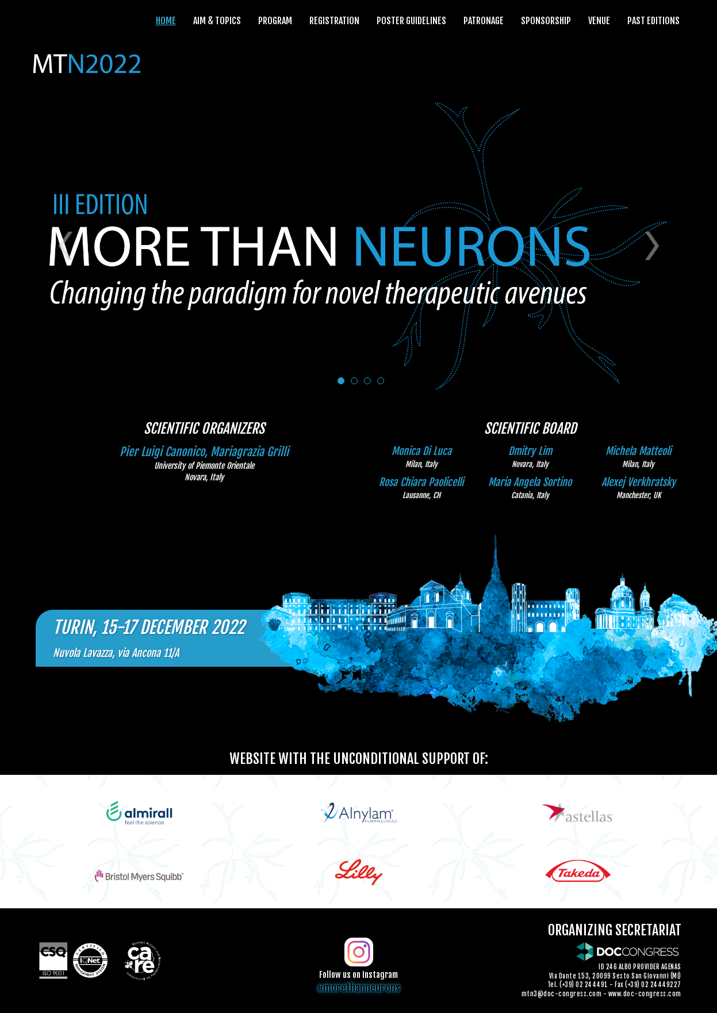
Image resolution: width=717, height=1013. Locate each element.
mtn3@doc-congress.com (562, 994)
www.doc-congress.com (644, 994)
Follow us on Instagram (358, 974)
